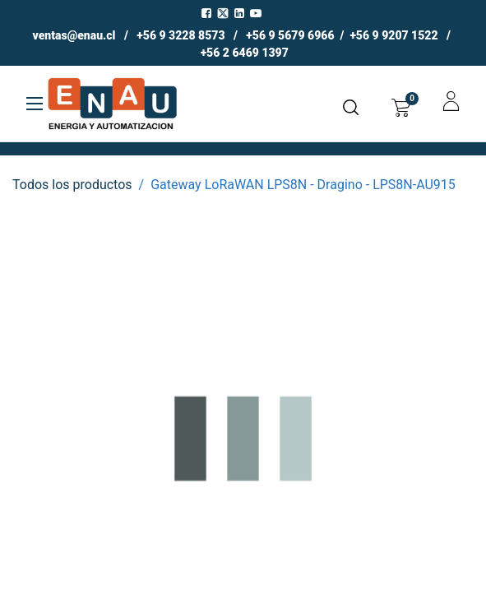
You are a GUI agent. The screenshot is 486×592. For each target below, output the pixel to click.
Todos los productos (72, 184)
